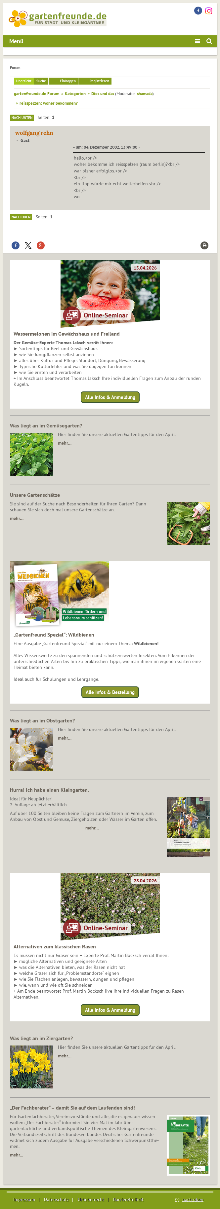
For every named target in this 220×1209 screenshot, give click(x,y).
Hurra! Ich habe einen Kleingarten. (49, 790)
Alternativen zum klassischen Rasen (55, 946)
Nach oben (21, 217)
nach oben (192, 1199)
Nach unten (22, 117)
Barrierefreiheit (128, 1199)
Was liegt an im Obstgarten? (42, 720)
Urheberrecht (91, 1199)
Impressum (24, 1199)
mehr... (16, 1155)
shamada (145, 93)
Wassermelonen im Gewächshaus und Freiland (67, 333)
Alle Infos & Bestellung (110, 692)
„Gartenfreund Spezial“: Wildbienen (54, 634)
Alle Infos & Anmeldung (110, 397)
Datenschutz (56, 1199)
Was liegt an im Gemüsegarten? (46, 425)
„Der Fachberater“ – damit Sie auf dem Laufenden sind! (72, 1107)
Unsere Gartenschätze (35, 495)
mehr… (64, 443)
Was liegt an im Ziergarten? (41, 1038)
